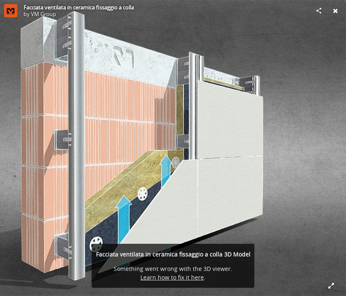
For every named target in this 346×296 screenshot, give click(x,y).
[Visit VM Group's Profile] (10, 10)
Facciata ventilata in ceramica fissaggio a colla (78, 7)
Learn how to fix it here (172, 277)
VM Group (43, 14)
